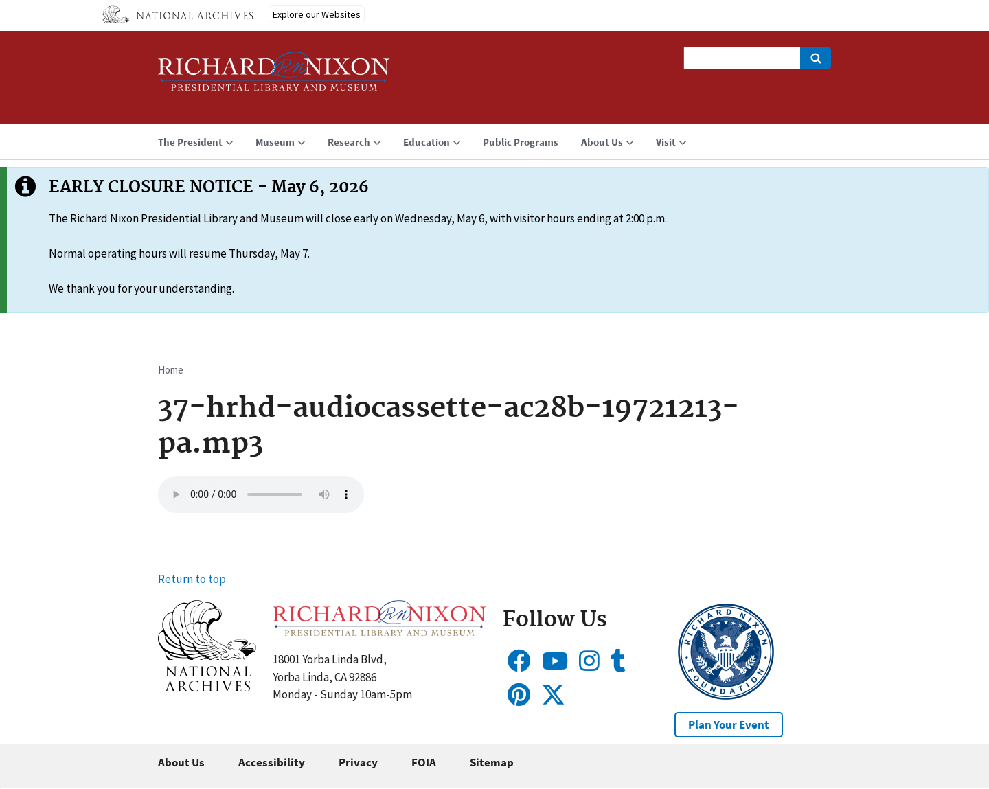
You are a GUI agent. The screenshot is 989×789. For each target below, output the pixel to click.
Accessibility (271, 762)
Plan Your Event (728, 724)
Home (170, 369)
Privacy (358, 762)
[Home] (274, 77)
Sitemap (492, 762)
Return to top (192, 578)
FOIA (423, 762)
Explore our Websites (317, 14)
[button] (207, 687)
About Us (181, 762)
